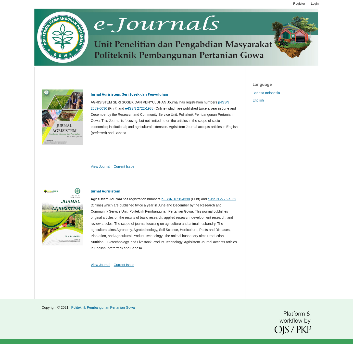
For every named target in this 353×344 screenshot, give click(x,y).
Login (315, 3)
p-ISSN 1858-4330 (176, 199)
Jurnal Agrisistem (105, 191)
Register (299, 3)
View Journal (100, 166)
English (258, 100)
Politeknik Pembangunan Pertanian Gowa (103, 307)
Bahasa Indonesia (266, 93)
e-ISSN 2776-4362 (222, 199)
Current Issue (124, 166)
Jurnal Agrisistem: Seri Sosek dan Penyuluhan (129, 94)
